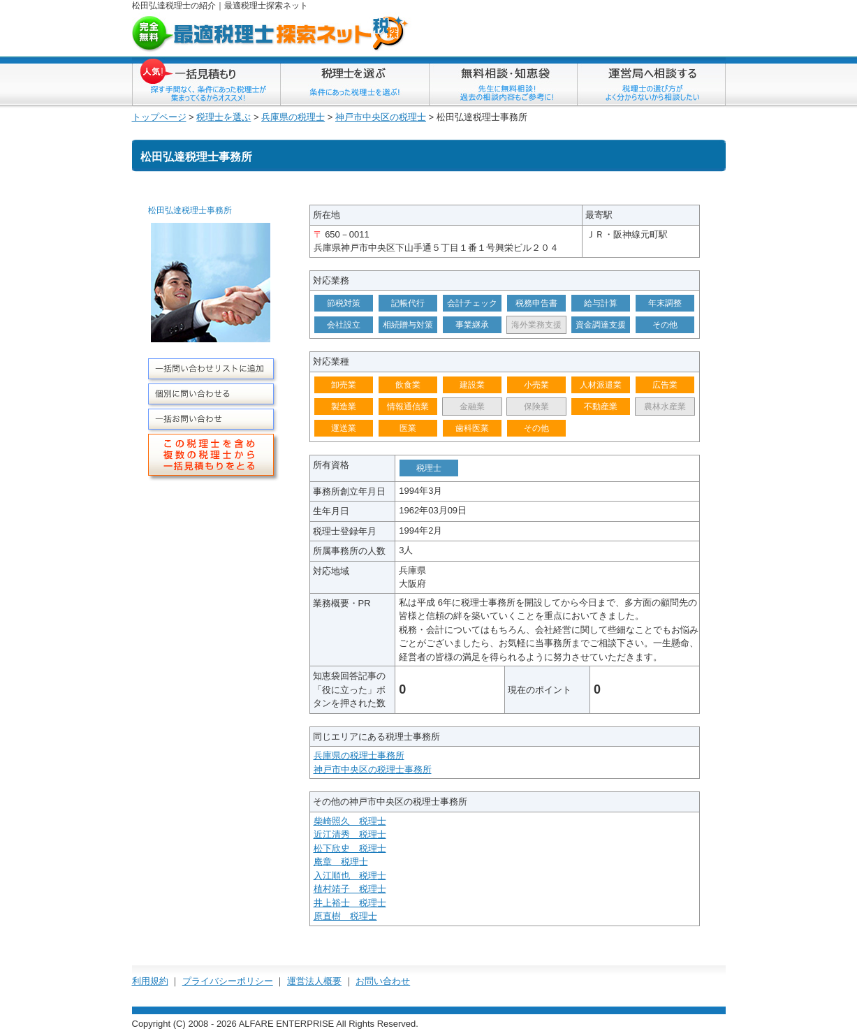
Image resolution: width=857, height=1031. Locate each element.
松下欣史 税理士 (350, 848)
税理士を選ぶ (223, 117)
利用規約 (150, 981)
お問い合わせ (383, 981)
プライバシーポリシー (227, 981)
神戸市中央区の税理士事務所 (373, 769)
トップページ (159, 117)
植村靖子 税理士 (350, 889)
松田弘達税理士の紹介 (174, 5)
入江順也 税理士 (350, 875)
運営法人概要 (314, 981)
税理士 (253, 5)
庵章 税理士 (341, 861)
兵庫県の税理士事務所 (359, 755)
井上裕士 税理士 (350, 903)
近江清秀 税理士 (350, 834)
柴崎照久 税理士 (350, 821)
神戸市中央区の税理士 (380, 117)
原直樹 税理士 (345, 916)
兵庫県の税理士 (293, 117)
